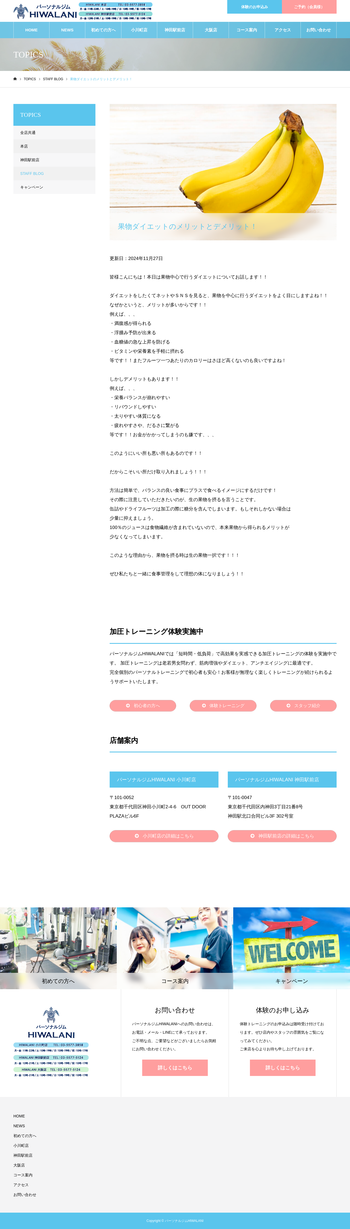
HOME (31, 30)
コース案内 (247, 30)
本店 (24, 146)
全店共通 (28, 132)
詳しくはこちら (175, 1067)
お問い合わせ (318, 30)
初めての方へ (103, 30)
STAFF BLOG (129, 108)
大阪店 (211, 30)
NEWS (67, 30)
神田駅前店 (175, 30)
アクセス (283, 30)
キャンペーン (31, 187)
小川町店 (139, 30)
